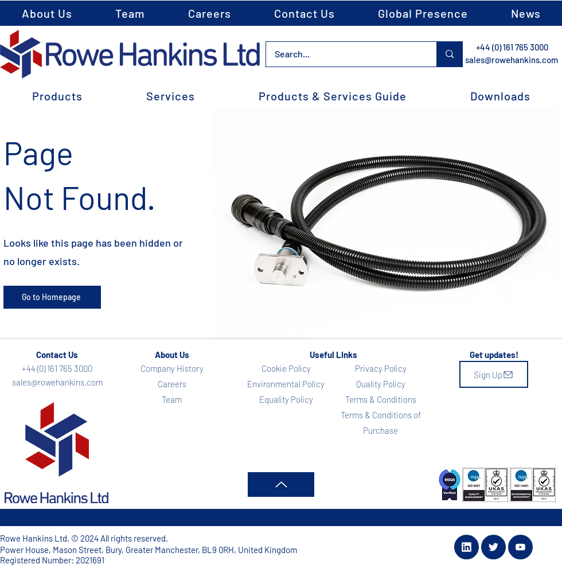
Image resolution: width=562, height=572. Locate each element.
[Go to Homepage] (52, 297)
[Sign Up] (493, 374)
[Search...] (343, 54)
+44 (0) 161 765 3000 (512, 47)
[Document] (466, 547)
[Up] (281, 484)
